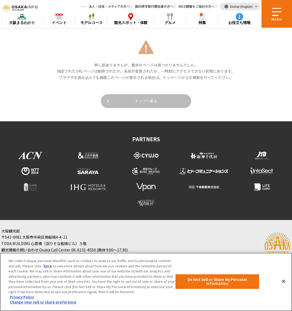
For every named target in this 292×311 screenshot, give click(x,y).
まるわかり (22, 23)
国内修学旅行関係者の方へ (154, 6)
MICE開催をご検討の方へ (196, 6)
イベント (59, 23)
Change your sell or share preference (43, 302)
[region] (146, 282)
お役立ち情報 (239, 23)
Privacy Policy (22, 297)
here (48, 265)
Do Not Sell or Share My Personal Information (217, 281)
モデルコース (91, 23)
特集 (202, 23)
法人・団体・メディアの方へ (109, 6)
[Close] (283, 281)
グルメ (170, 23)
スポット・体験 (131, 23)
